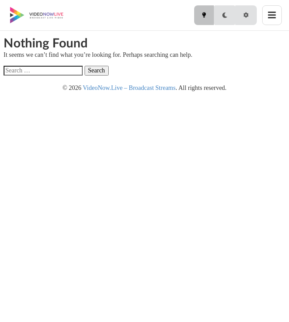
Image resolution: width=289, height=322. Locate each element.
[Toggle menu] (272, 15)
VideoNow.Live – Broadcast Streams (129, 88)
